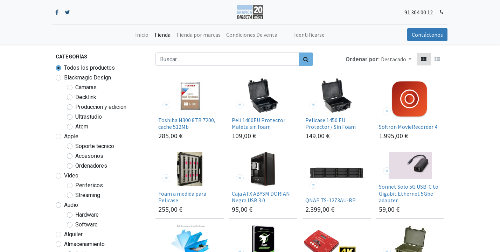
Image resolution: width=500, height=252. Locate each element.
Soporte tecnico (94, 146)
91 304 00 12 (416, 12)
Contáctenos (424, 34)
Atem (81, 126)
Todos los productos (89, 67)
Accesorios (89, 156)
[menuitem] (141, 35)
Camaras (86, 87)
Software (86, 224)
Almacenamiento (84, 244)
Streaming (87, 195)
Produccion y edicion (100, 107)
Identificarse (309, 34)
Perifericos (89, 185)
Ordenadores (91, 165)
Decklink (85, 97)
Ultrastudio (88, 116)
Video (71, 175)
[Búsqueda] (306, 59)
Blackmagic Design (87, 77)
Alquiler (73, 234)
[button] (396, 59)
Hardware (87, 214)
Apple (71, 136)
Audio (71, 205)
